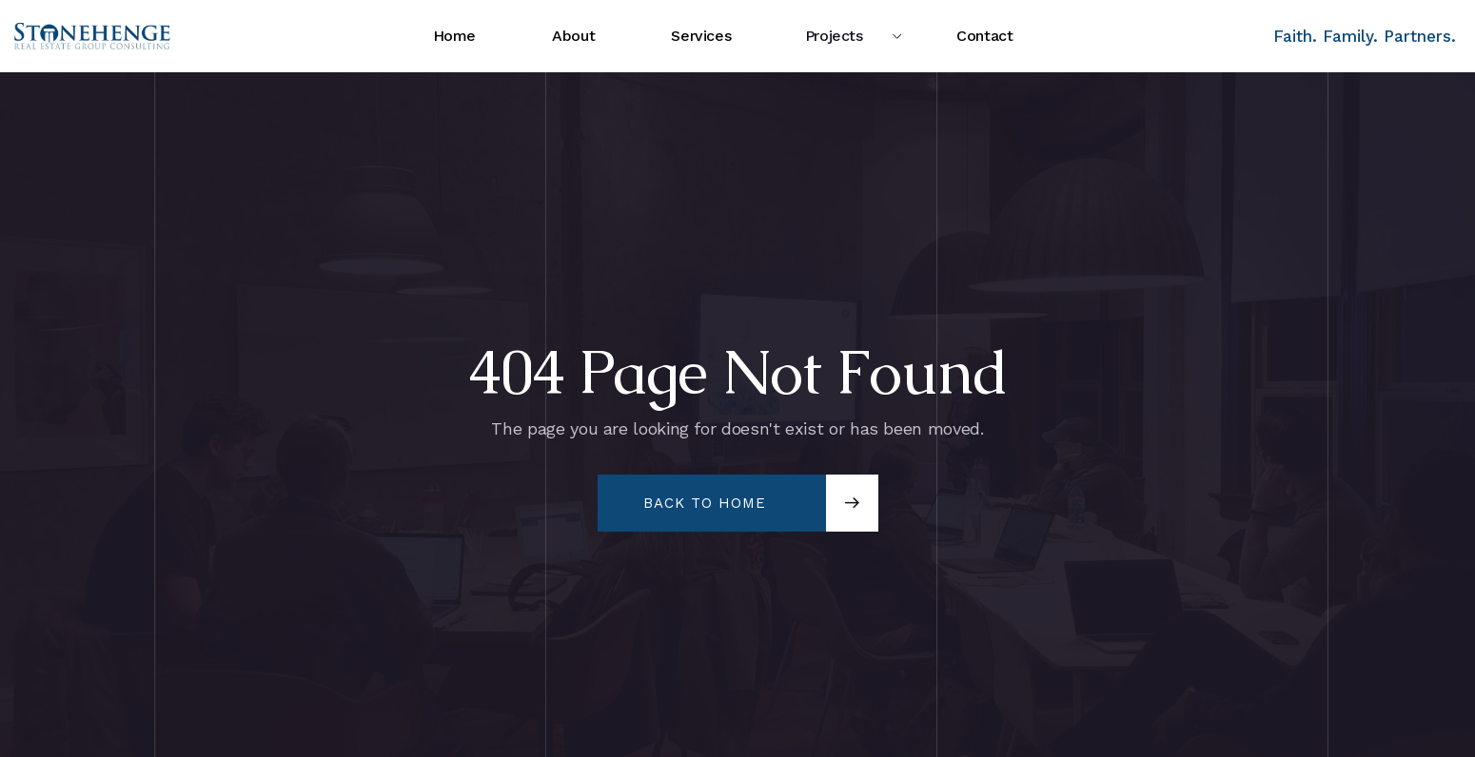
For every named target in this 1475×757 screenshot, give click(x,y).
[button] (843, 36)
